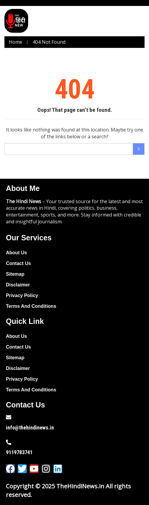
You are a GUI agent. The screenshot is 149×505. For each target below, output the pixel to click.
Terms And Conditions (31, 306)
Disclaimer (18, 284)
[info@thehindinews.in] (8, 417)
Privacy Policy (22, 295)
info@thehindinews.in (30, 427)
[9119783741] (8, 442)
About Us (16, 252)
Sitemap (15, 274)
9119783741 (19, 452)
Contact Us (18, 263)
